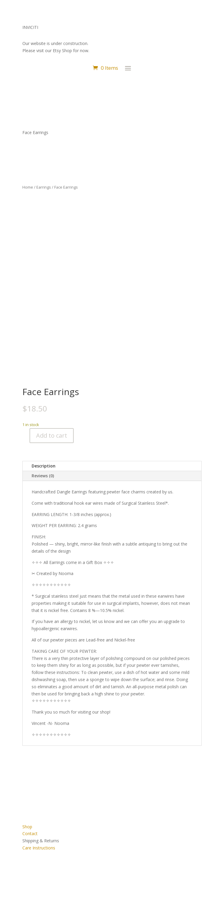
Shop (27, 826)
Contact (30, 833)
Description (43, 466)
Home (27, 187)
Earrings (43, 187)
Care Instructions (38, 848)
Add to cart (51, 435)
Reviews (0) (43, 475)
